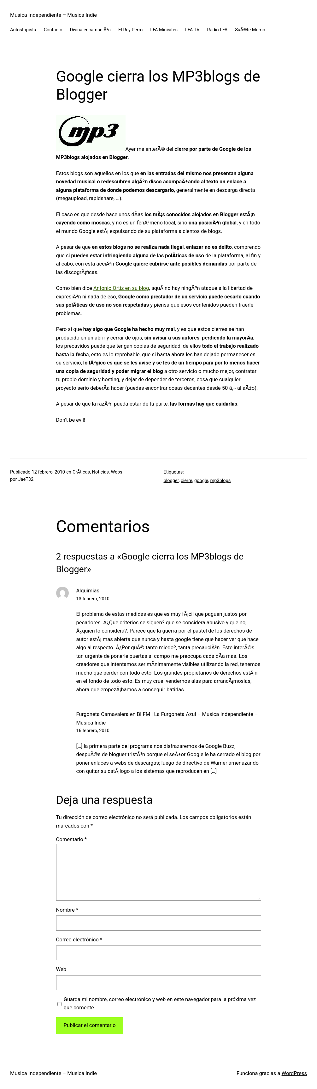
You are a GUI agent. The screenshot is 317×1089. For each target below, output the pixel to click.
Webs (116, 472)
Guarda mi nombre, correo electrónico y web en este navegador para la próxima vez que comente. (160, 1003)
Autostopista (23, 30)
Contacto (53, 30)
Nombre (67, 910)
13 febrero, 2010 (93, 599)
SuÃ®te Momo (250, 30)
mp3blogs (220, 480)
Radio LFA (217, 30)
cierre (186, 480)
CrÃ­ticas (81, 472)
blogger (171, 480)
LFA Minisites (164, 30)
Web (61, 969)
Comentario (71, 839)
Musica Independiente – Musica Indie (53, 15)
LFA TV (192, 30)
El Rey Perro (130, 30)
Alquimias (87, 591)
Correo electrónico (79, 940)
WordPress (294, 1073)
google (201, 480)
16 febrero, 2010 (93, 730)
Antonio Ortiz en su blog (121, 288)
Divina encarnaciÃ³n (90, 30)
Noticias (100, 472)
